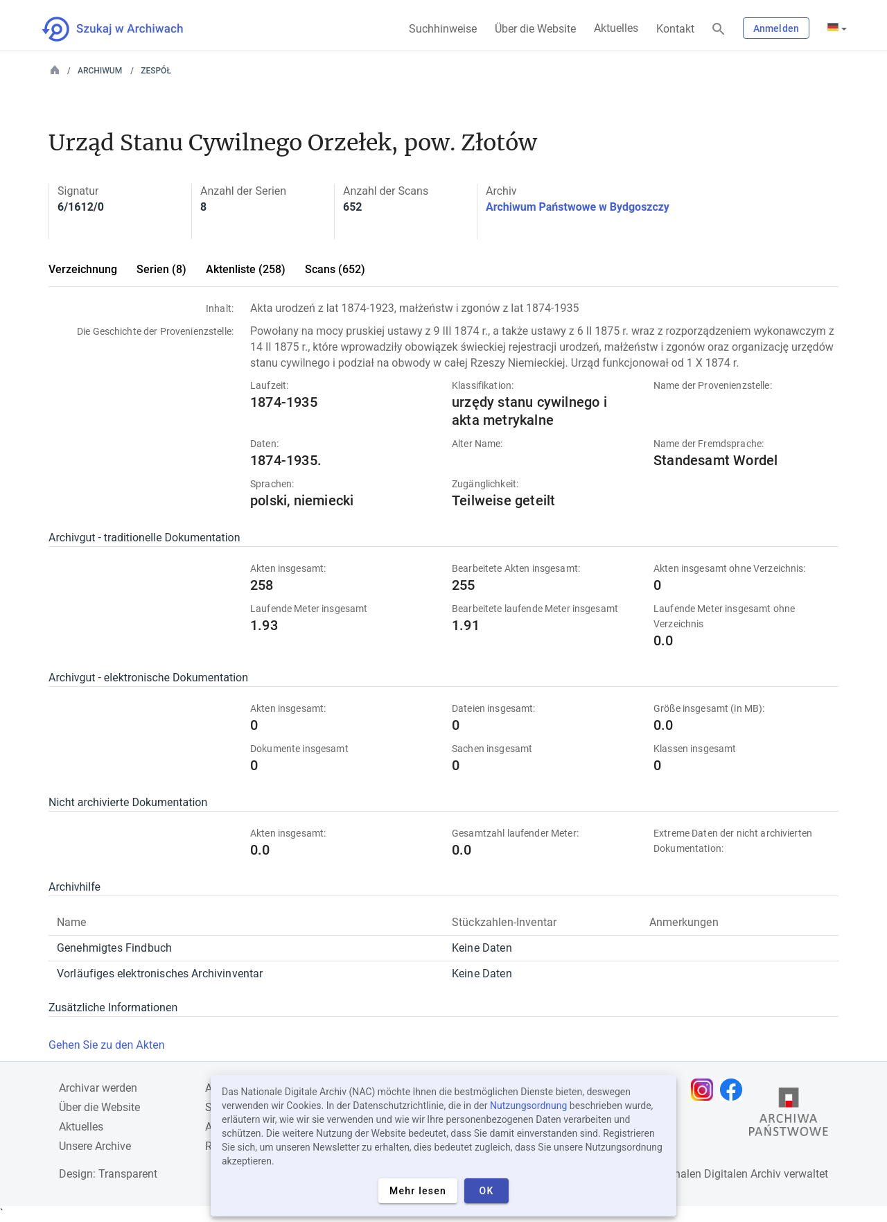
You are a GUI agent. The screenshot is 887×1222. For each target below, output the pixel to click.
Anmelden (776, 28)
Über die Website (535, 28)
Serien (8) (161, 269)
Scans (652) (335, 269)
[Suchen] (718, 29)
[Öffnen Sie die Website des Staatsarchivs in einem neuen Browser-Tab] (788, 1115)
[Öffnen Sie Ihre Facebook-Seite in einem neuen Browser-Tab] (734, 1090)
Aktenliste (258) (246, 269)
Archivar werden (98, 1087)
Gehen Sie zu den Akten (106, 1044)
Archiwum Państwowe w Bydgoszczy (577, 206)
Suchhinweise (443, 28)
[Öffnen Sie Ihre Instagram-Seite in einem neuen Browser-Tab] (705, 1090)
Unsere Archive (95, 1146)
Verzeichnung (83, 269)
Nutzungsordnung (528, 1105)
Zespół (156, 71)
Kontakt (675, 28)
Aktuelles (616, 28)
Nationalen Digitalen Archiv (714, 1173)
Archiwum (100, 71)
